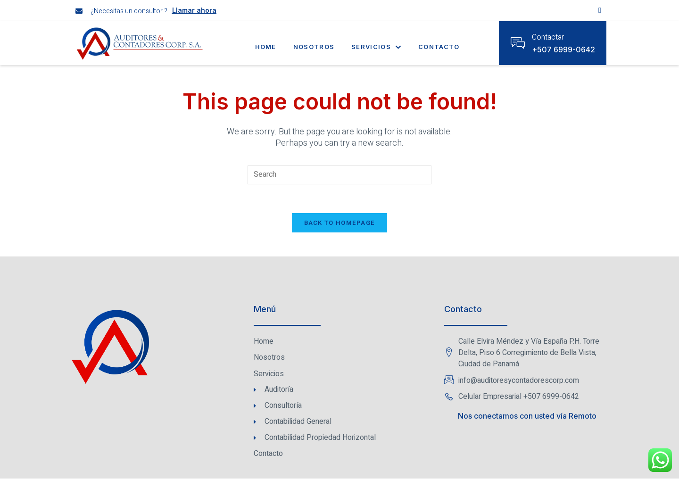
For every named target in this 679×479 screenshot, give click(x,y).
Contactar (548, 37)
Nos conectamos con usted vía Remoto (527, 416)
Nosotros (313, 46)
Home (265, 46)
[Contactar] (518, 43)
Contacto (438, 46)
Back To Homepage (339, 222)
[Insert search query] (339, 174)
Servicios (376, 46)
